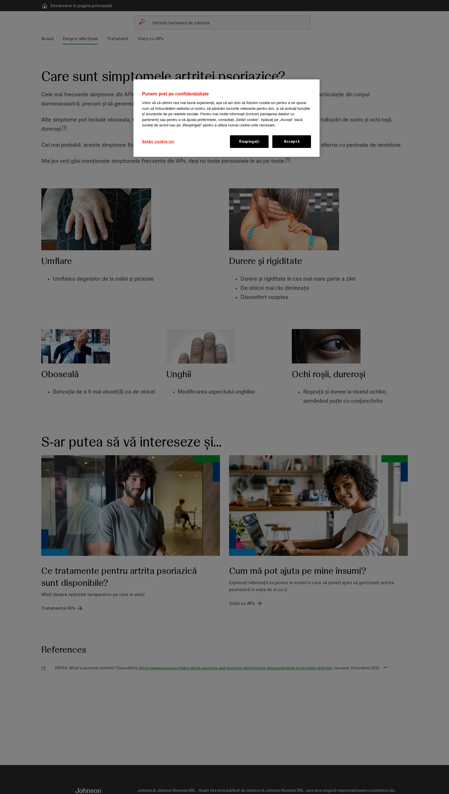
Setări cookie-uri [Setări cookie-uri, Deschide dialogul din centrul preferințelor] (158, 141)
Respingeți (249, 141)
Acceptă (292, 141)
